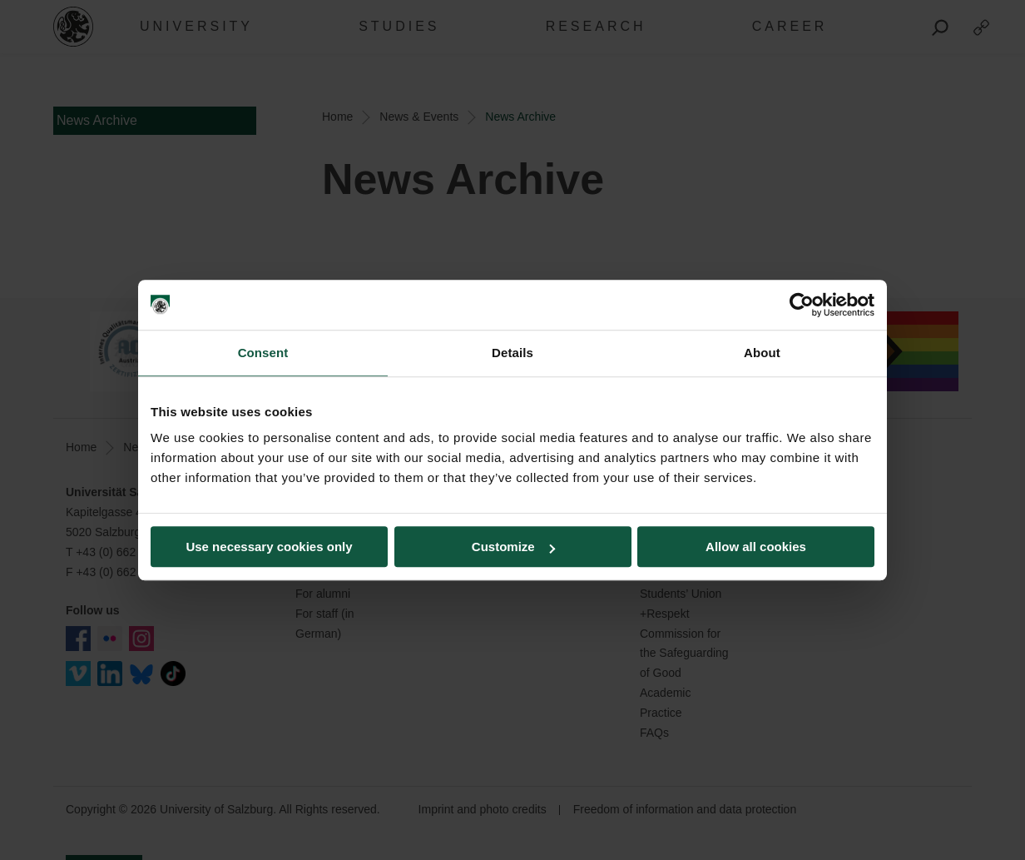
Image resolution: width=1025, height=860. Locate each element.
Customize (513, 546)
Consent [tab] (263, 352)
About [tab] (762, 352)
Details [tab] (512, 352)
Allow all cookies (756, 546)
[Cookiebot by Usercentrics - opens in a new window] (801, 304)
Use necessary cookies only (269, 546)
